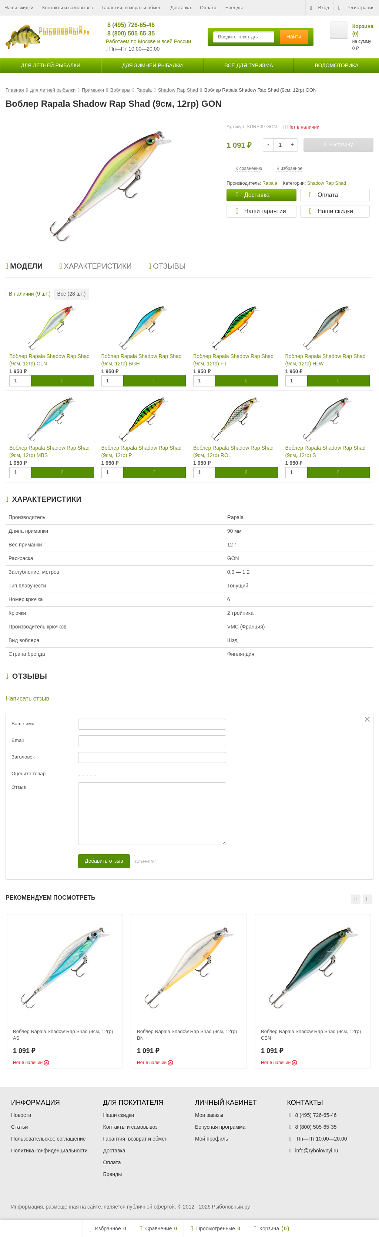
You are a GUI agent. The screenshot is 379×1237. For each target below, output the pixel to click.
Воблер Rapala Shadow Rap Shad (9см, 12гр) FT (233, 360)
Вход (319, 8)
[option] (65, 991)
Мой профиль (211, 1139)
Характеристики (95, 266)
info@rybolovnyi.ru (316, 1150)
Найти (293, 37)
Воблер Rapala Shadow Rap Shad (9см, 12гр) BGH (141, 360)
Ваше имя (22, 723)
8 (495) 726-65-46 (127, 25)
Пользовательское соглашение (48, 1139)
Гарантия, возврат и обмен (132, 7)
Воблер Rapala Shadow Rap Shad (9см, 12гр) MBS (49, 451)
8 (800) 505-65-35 (127, 33)
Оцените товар (28, 773)
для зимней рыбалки (152, 65)
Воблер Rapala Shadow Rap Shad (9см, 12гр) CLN (49, 360)
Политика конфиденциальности (49, 1150)
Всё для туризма (249, 65)
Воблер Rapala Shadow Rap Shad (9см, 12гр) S (325, 451)
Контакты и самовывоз (67, 7)
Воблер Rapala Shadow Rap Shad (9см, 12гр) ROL (233, 451)
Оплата (208, 7)
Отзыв (18, 787)
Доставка (180, 7)
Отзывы (167, 266)
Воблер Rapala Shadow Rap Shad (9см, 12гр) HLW (325, 360)
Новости (21, 1115)
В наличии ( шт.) (30, 294)
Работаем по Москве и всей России (148, 41)
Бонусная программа (220, 1127)
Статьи (19, 1127)
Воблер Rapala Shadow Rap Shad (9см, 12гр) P (141, 451)
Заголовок (23, 757)
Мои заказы (209, 1115)
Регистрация (356, 8)
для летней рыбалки (50, 65)
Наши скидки (18, 7)
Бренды (234, 7)
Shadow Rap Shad (326, 183)
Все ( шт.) (71, 294)
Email (17, 740)
